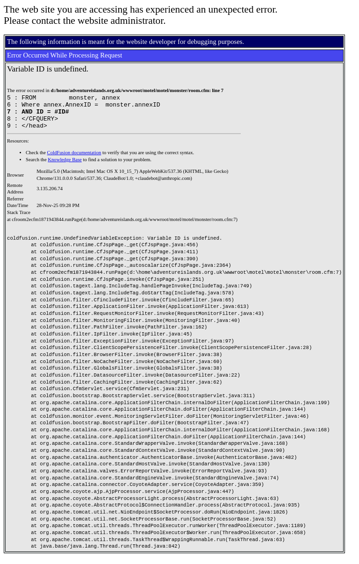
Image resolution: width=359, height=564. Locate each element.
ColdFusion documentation (74, 159)
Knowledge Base (65, 166)
